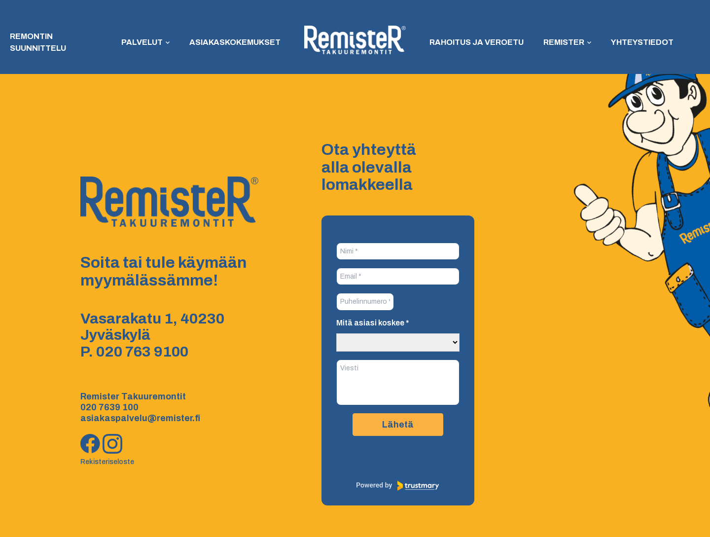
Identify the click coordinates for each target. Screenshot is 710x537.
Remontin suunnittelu (38, 42)
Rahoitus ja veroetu (476, 42)
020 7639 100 (109, 407)
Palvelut (142, 42)
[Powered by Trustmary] (397, 486)
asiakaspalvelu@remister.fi (140, 418)
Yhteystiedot (642, 42)
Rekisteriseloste (107, 461)
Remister (563, 42)
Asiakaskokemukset (235, 42)
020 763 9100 (142, 351)
